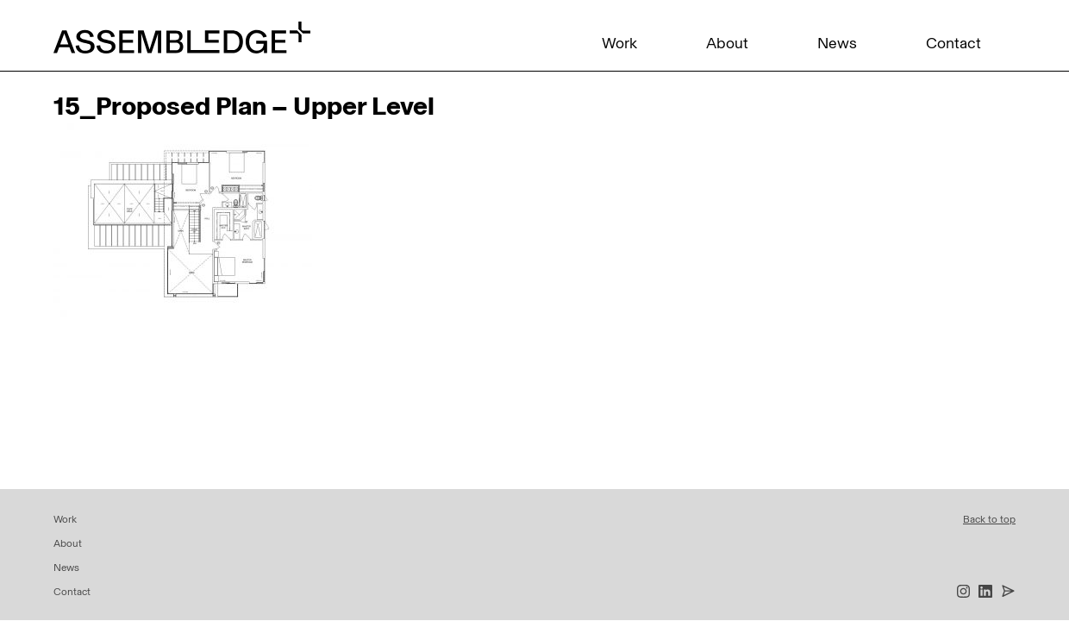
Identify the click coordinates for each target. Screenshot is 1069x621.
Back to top (989, 519)
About (727, 43)
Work (619, 43)
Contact (953, 43)
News (837, 43)
